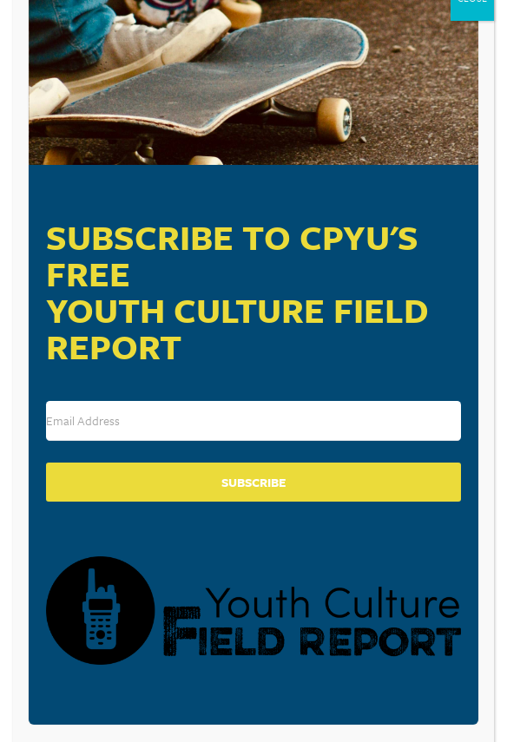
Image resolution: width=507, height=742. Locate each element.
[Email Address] (254, 421)
